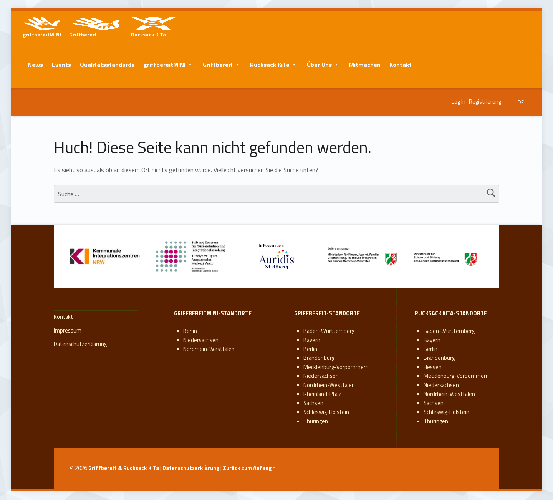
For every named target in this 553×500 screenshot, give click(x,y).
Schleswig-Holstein (326, 412)
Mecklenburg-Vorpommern (336, 367)
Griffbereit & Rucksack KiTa (123, 468)
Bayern (311, 340)
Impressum (67, 330)
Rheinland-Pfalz (322, 394)
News (35, 64)
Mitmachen (365, 64)
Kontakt (400, 64)
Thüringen (315, 421)
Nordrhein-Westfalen (209, 349)
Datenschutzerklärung (80, 344)
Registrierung (485, 102)
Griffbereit (218, 64)
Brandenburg (318, 358)
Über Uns (319, 64)
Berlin (190, 331)
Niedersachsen (201, 340)
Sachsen (313, 403)
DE (521, 102)
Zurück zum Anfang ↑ (249, 468)
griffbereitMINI (164, 64)
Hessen (433, 367)
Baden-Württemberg (328, 331)
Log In (458, 102)
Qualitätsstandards (107, 64)
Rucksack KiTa (270, 64)
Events (61, 64)
